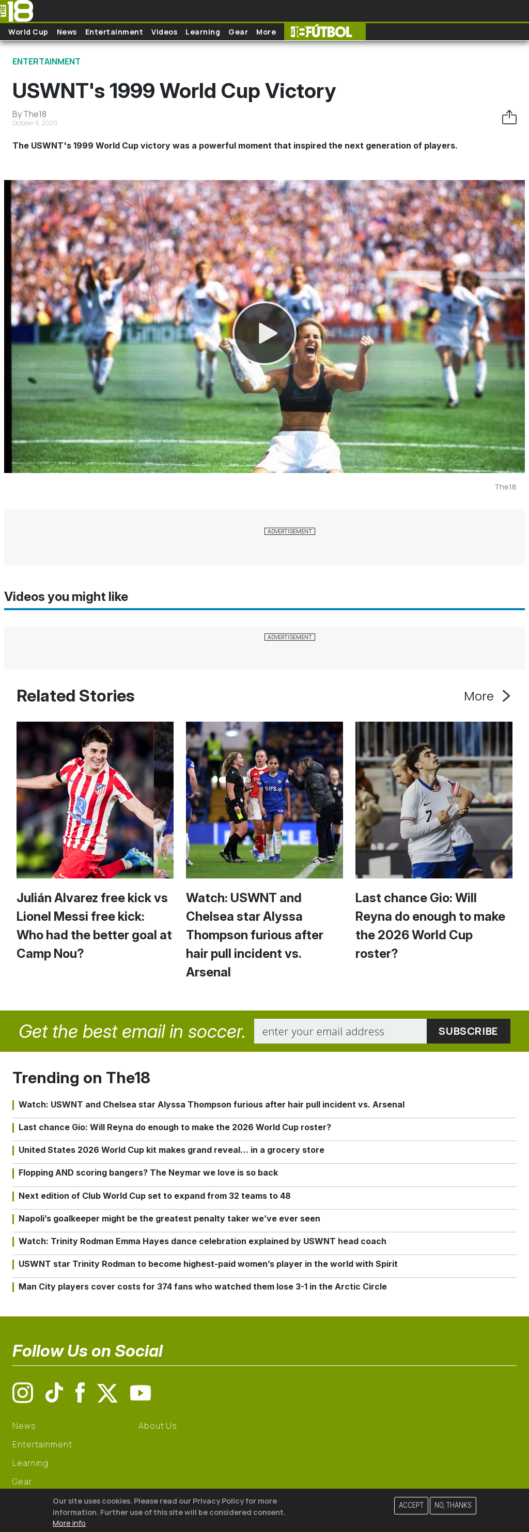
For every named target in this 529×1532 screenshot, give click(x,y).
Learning (202, 32)
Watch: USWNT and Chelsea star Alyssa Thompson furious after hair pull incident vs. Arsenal (254, 935)
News (67, 32)
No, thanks (453, 1505)
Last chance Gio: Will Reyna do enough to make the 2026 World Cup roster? (175, 1127)
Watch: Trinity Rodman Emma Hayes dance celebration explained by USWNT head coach (202, 1241)
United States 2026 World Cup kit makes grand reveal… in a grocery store (171, 1150)
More (266, 32)
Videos (164, 32)
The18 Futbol (325, 31)
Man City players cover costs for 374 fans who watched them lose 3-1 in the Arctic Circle (203, 1286)
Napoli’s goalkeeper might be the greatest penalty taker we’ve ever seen (169, 1218)
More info (69, 1523)
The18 (505, 487)
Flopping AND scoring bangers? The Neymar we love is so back (148, 1172)
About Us (157, 1425)
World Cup (28, 32)
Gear (238, 32)
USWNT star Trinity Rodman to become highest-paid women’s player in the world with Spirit (208, 1264)
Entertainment (114, 32)
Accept (411, 1505)
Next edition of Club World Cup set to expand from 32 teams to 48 (155, 1196)
